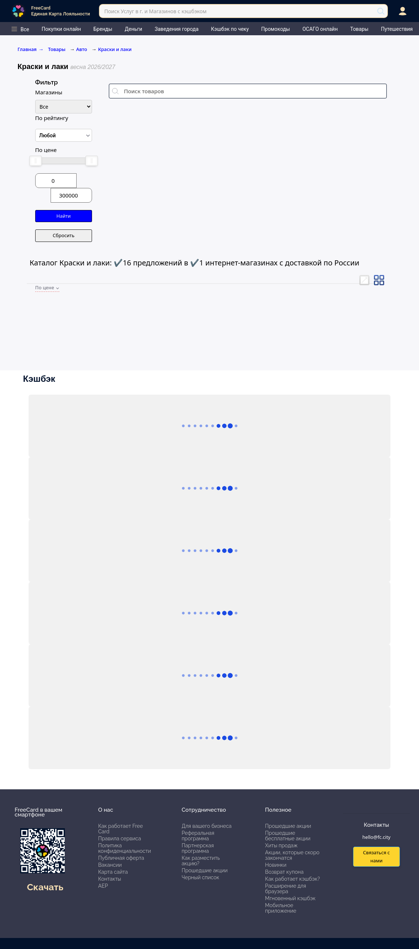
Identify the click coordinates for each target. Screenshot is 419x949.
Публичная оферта (121, 858)
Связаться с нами (376, 856)
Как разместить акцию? (200, 860)
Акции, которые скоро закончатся (292, 855)
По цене (46, 149)
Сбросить (63, 235)
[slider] (35, 161)
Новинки (275, 865)
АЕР (103, 886)
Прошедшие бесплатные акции (287, 835)
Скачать (45, 886)
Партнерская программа (197, 848)
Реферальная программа (197, 835)
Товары (57, 49)
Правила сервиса (119, 838)
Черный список (200, 877)
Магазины (48, 92)
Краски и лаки (115, 49)
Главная (31, 49)
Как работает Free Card (120, 828)
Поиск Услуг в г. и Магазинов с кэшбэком (155, 11)
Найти (63, 216)
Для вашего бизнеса (206, 826)
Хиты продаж (281, 845)
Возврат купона (284, 872)
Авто (81, 49)
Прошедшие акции (204, 870)
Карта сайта (113, 872)
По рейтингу (51, 118)
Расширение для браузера (285, 888)
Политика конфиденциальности (124, 848)
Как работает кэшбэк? (292, 879)
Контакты (109, 879)
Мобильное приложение (280, 908)
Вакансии (110, 865)
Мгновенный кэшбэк (290, 898)
